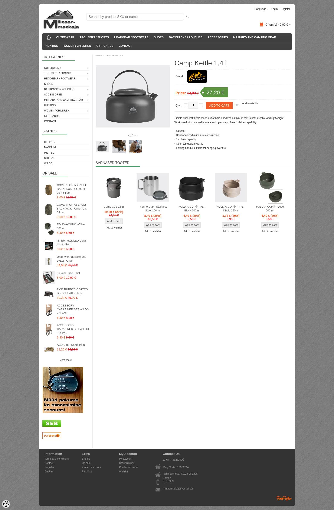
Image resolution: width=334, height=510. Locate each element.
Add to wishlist (250, 103)
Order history (126, 463)
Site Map (87, 471)
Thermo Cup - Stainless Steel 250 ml (152, 208)
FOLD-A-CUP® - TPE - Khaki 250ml (231, 208)
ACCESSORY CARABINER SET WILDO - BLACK (73, 309)
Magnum (50, 147)
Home (99, 55)
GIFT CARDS (104, 45)
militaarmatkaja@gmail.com (178, 488)
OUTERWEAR (65, 37)
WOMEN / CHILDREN (77, 45)
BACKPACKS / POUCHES (185, 37)
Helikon (49, 142)
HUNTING (52, 45)
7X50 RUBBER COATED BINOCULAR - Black (72, 291)
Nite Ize (49, 158)
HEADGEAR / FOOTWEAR (131, 37)
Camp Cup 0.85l (114, 206)
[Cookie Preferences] (6, 504)
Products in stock (91, 467)
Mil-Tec (49, 152)
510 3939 (168, 481)
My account (125, 458)
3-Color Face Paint (68, 273)
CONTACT (125, 45)
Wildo (48, 163)
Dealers (49, 471)
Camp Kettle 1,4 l (114, 55)
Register (285, 8)
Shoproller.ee (284, 498)
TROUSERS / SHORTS (94, 37)
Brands (86, 458)
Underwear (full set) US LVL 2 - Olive (71, 258)
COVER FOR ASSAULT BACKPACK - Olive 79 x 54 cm (71, 208)
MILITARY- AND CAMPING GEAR (254, 37)
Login (274, 8)
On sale (86, 463)
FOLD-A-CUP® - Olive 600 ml (71, 226)
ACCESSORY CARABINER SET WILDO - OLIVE (73, 329)
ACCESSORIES (218, 37)
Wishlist (123, 471)
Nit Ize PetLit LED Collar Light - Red (72, 242)
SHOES (159, 37)
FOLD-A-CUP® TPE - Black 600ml (192, 208)
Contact (49, 463)
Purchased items (128, 467)
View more (66, 360)
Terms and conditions (57, 458)
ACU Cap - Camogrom (71, 344)
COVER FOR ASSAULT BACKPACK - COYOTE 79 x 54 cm (71, 188)
